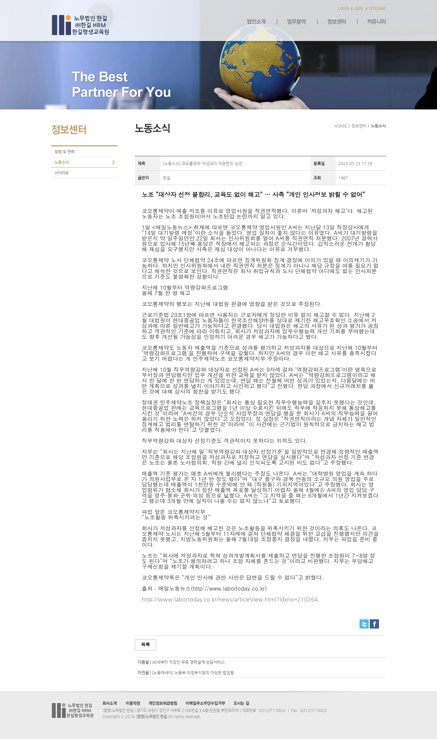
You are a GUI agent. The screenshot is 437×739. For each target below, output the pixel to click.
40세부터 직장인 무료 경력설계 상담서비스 (188, 662)
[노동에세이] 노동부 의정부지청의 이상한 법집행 (193, 672)
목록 (145, 644)
